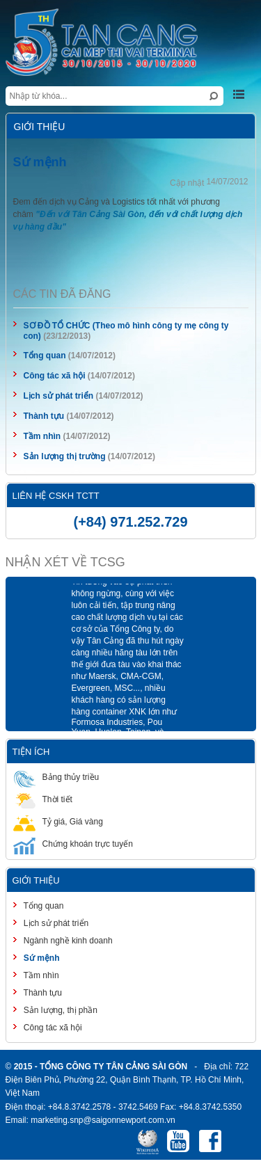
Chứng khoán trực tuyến (73, 843)
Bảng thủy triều (56, 777)
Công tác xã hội (55, 376)
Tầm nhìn (42, 436)
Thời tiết (42, 799)
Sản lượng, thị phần (59, 1010)
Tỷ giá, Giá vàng (58, 821)
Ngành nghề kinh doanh (67, 940)
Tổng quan (45, 355)
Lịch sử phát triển (59, 396)
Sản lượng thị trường (65, 456)
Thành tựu (44, 416)
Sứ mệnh (41, 958)
